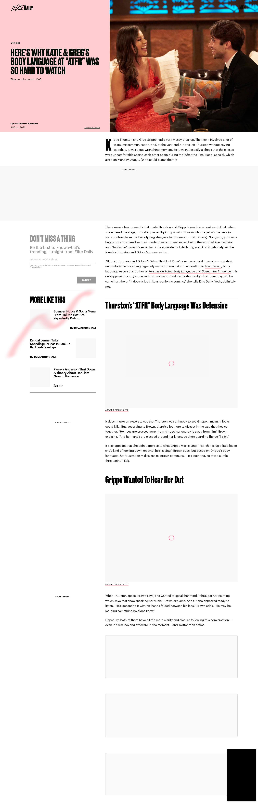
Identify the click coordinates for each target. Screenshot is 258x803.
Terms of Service (81, 267)
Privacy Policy (35, 269)
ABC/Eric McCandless (117, 410)
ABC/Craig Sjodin (92, 128)
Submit (86, 282)
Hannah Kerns (26, 123)
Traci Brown (213, 266)
